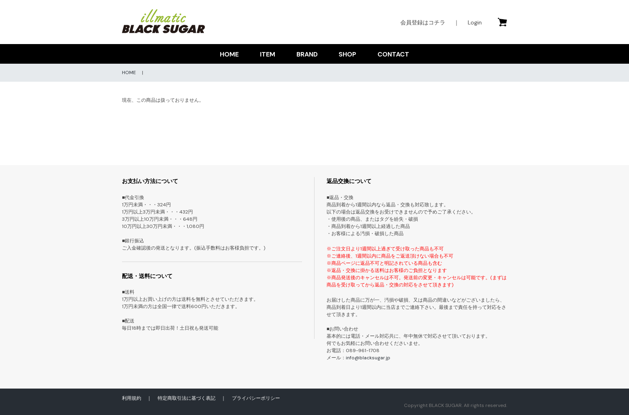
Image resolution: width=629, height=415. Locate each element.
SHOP (347, 54)
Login (475, 22)
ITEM (267, 54)
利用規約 (131, 398)
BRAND (307, 54)
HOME (229, 54)
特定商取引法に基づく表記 (186, 398)
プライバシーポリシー (256, 398)
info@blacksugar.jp (368, 358)
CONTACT (393, 54)
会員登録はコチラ (422, 22)
